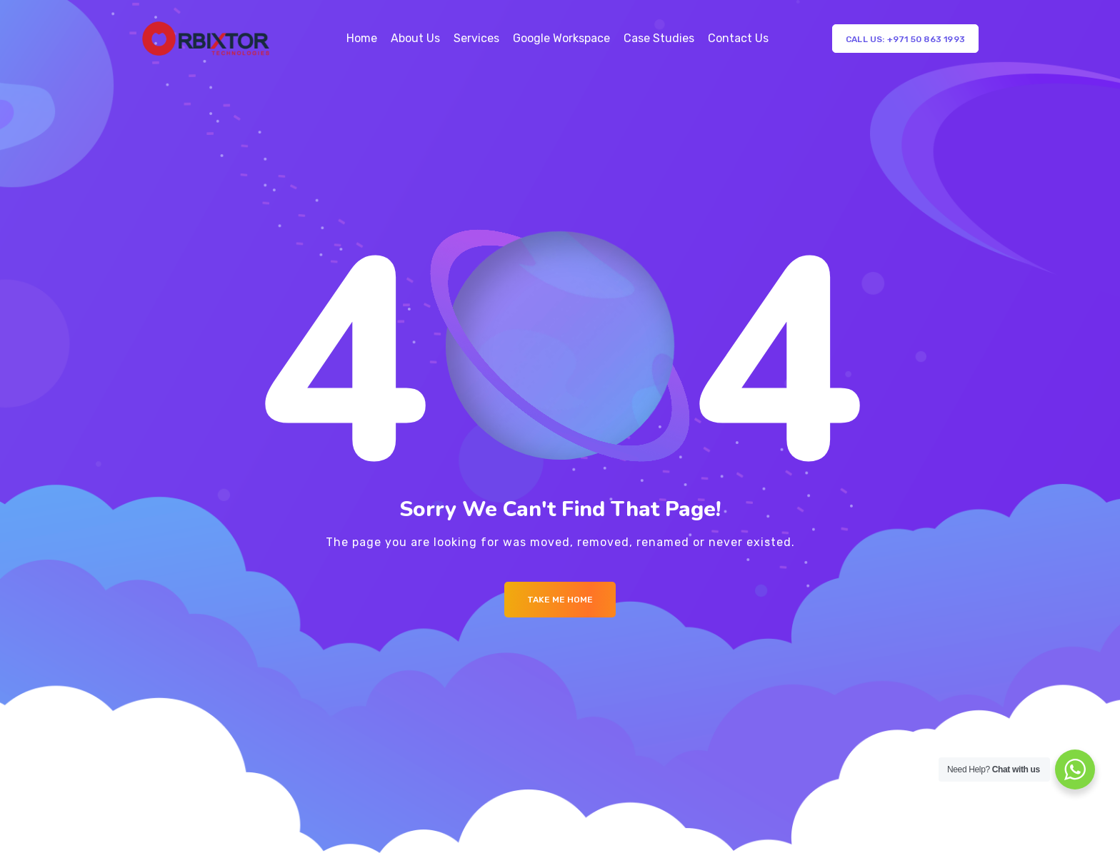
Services (476, 38)
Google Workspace (561, 38)
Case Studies (659, 38)
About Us (415, 38)
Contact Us (738, 38)
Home (361, 38)
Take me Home (560, 600)
